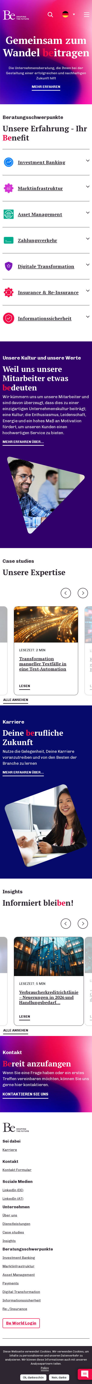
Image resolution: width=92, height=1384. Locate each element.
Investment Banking (19, 1258)
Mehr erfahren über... (23, 772)
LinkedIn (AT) (13, 1199)
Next (83, 593)
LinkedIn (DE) (13, 1190)
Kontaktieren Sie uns (25, 1094)
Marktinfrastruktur (18, 1266)
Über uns (10, 1215)
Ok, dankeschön (33, 1377)
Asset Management (19, 1275)
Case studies (13, 1232)
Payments (11, 1283)
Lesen (24, 686)
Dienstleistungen (16, 1224)
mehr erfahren (46, 87)
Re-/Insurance (15, 1309)
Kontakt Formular (17, 1170)
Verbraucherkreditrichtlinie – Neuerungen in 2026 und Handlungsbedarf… (48, 997)
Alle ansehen (15, 700)
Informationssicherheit (22, 1300)
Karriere (10, 1150)
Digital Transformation (21, 1292)
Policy (45, 1367)
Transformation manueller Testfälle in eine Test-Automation (42, 664)
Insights (9, 1241)
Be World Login (21, 1323)
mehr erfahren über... (23, 442)
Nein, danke (59, 1377)
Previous (66, 593)
